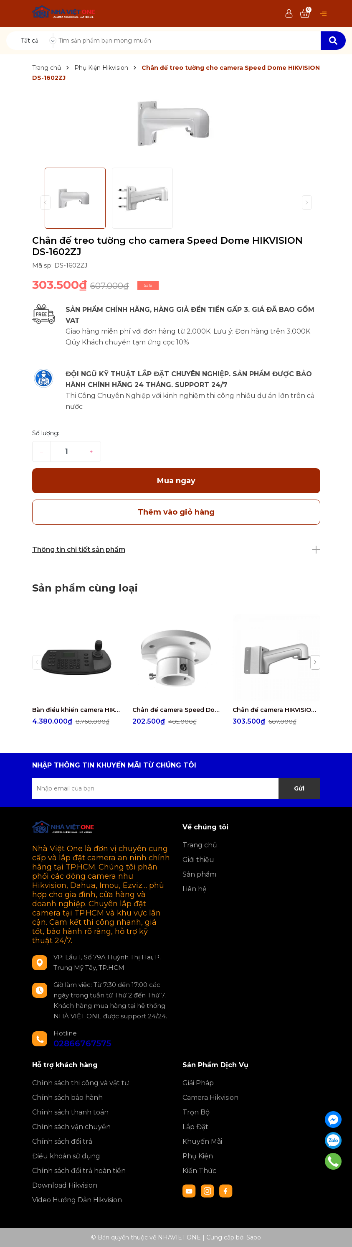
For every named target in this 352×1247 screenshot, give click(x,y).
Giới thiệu (198, 860)
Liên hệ (194, 889)
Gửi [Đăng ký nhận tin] (299, 788)
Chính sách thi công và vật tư (80, 1083)
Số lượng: (45, 433)
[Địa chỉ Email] (176, 788)
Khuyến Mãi (202, 1141)
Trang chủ (199, 845)
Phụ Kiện (197, 1156)
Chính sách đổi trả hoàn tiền (79, 1171)
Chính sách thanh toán (70, 1112)
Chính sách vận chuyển (71, 1127)
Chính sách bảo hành (67, 1098)
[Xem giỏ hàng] (305, 14)
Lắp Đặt (195, 1127)
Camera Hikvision (210, 1098)
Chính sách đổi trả (62, 1141)
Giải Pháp (198, 1083)
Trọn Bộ (196, 1112)
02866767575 (82, 1043)
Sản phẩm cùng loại (85, 588)
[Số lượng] (66, 451)
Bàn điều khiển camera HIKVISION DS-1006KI (76, 710)
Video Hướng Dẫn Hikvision (77, 1200)
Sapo (253, 1237)
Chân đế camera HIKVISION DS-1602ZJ (276, 710)
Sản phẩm (199, 874)
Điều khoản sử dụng (66, 1156)
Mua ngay (176, 480)
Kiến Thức (199, 1171)
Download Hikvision (64, 1185)
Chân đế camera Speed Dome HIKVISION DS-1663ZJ (176, 710)
